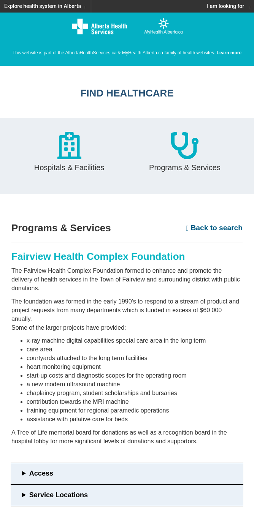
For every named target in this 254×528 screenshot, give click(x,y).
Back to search (214, 228)
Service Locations (58, 495)
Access (41, 473)
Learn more (229, 52)
